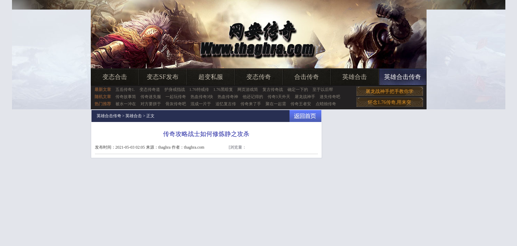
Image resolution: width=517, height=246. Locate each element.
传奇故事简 (125, 96)
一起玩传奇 (175, 96)
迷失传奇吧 (330, 96)
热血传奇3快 (201, 96)
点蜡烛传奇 (326, 103)
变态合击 (114, 76)
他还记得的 (253, 96)
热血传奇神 (228, 96)
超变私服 (210, 76)
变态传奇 (258, 76)
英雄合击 (354, 76)
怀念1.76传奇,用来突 (389, 102)
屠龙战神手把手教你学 (390, 91)
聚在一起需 (276, 103)
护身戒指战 (174, 89)
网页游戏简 (247, 89)
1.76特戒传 (199, 89)
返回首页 (305, 116)
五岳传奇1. (125, 89)
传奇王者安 (301, 103)
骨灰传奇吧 (175, 103)
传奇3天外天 (279, 96)
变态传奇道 (149, 89)
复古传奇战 (272, 89)
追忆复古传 (226, 103)
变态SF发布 (162, 76)
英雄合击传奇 (402, 76)
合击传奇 (306, 76)
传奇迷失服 (150, 96)
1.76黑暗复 (223, 89)
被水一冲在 (125, 103)
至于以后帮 (322, 89)
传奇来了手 (251, 103)
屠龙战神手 (305, 96)
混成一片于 (200, 103)
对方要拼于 (150, 103)
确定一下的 (297, 89)
